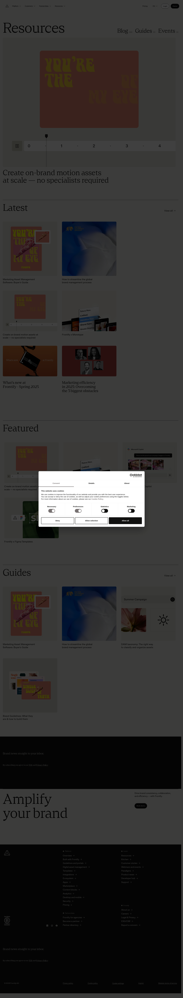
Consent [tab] (56, 483)
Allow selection (91, 521)
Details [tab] (92, 483)
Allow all (125, 521)
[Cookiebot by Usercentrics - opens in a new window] (131, 475)
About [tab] (127, 483)
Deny (58, 521)
